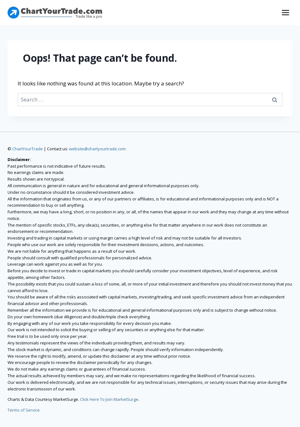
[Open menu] (285, 12)
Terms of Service (24, 410)
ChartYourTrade (27, 149)
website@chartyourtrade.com (97, 149)
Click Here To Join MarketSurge (109, 399)
